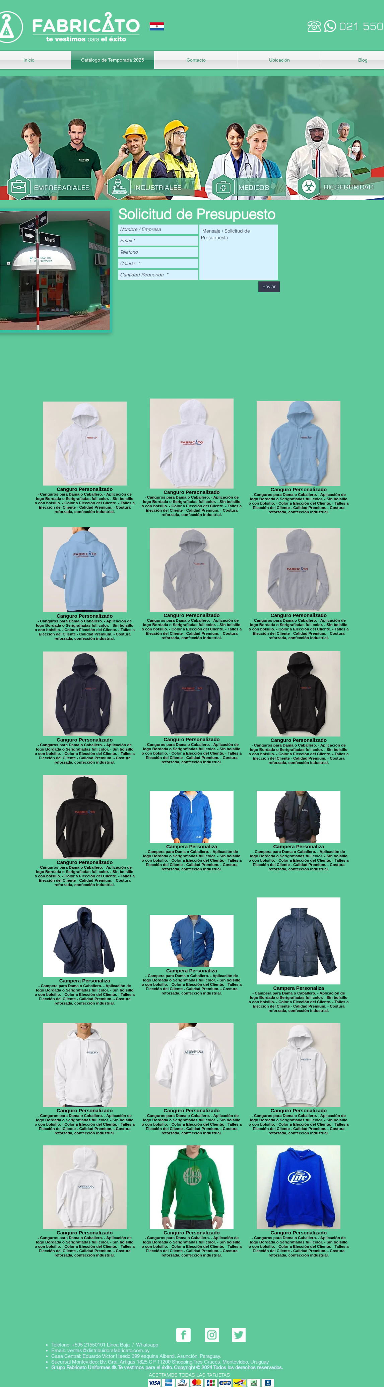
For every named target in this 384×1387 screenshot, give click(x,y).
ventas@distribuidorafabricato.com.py (108, 1350)
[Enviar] (269, 286)
